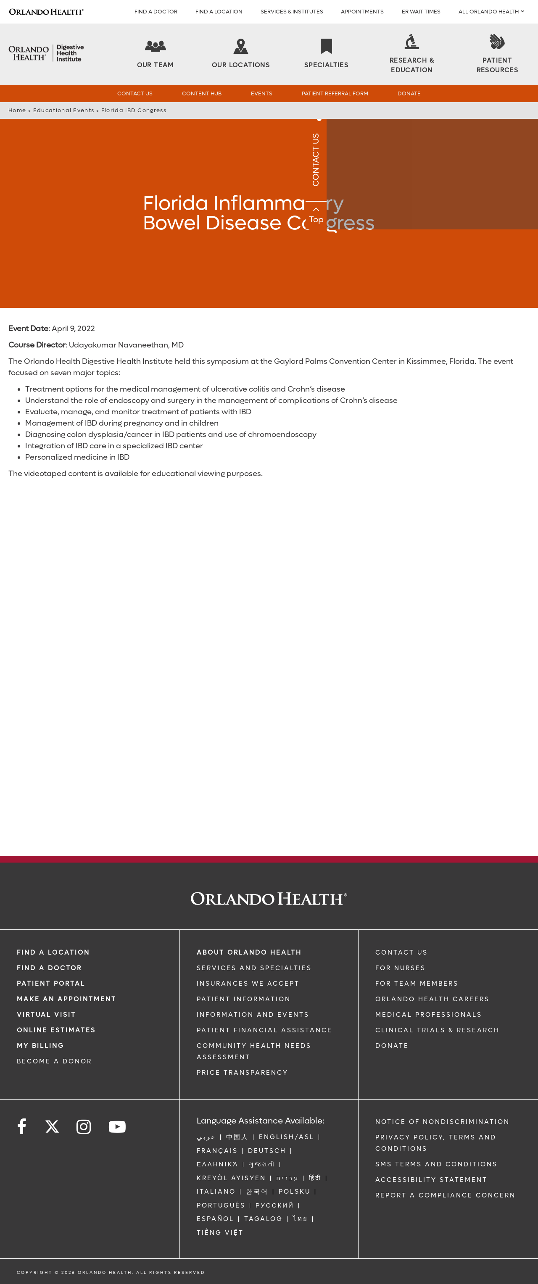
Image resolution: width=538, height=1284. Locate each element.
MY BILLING (40, 1046)
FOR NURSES (400, 968)
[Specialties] (326, 54)
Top (527, 228)
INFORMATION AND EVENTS (253, 1014)
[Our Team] (155, 54)
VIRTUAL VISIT (46, 1014)
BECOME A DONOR (54, 1061)
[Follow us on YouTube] (118, 1127)
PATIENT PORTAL (51, 983)
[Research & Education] (412, 54)
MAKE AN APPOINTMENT (66, 999)
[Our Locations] (241, 54)
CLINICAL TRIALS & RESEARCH (437, 1030)
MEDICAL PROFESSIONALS (428, 1014)
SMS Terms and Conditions (436, 1164)
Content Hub (202, 93)
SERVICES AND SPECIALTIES (254, 968)
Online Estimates (56, 1030)
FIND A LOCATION (219, 11)
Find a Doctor (155, 11)
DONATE (392, 1046)
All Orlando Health (489, 11)
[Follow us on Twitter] (52, 1123)
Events (261, 93)
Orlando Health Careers (432, 999)
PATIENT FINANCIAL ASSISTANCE (264, 1030)
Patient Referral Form (335, 93)
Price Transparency (242, 1072)
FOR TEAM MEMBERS (417, 983)
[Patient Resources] (497, 54)
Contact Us (135, 93)
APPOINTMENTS (362, 11)
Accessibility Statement (431, 1180)
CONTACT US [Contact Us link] (401, 952)
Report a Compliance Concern (445, 1195)
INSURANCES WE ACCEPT (248, 983)
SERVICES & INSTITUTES (292, 11)
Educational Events (63, 110)
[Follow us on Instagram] (84, 1127)
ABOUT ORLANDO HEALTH (249, 952)
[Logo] (46, 12)
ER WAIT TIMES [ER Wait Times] (421, 11)
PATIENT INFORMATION (244, 999)
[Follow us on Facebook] (22, 1127)
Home (17, 110)
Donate (409, 93)
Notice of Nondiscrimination (442, 1122)
